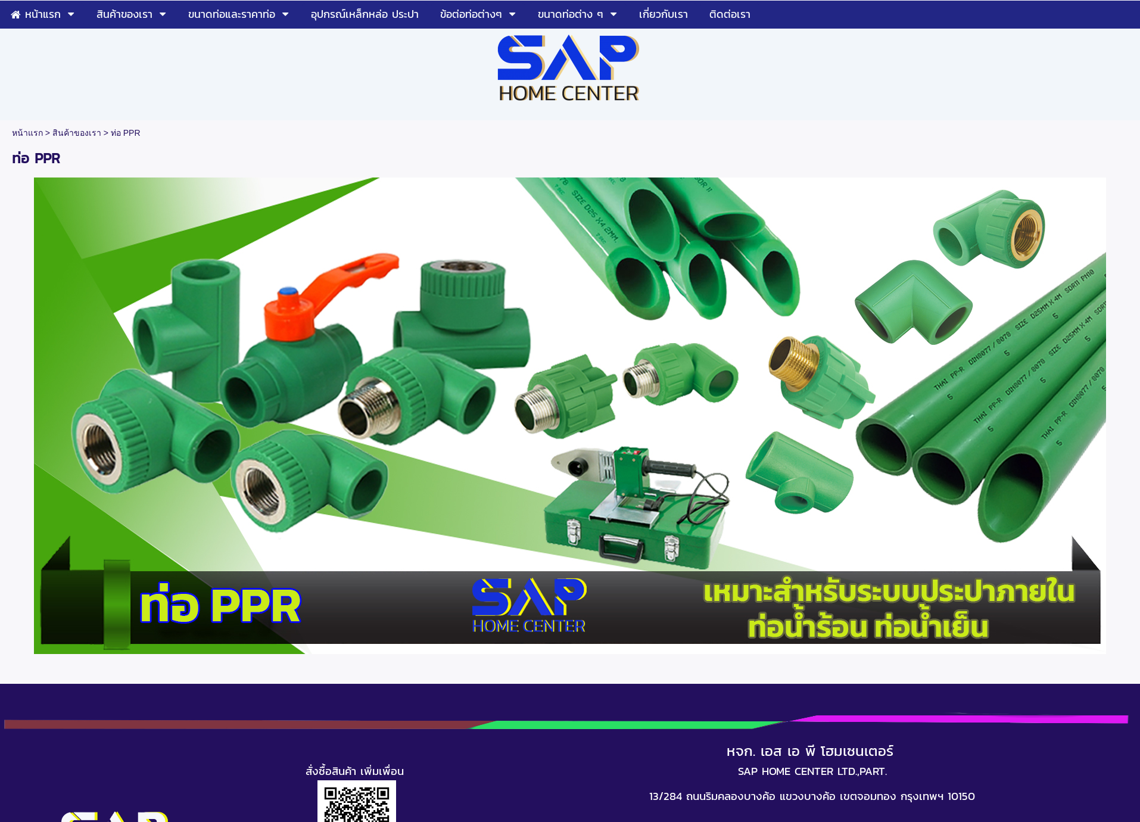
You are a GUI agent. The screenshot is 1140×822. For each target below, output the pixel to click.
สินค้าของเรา (76, 133)
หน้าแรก (27, 133)
